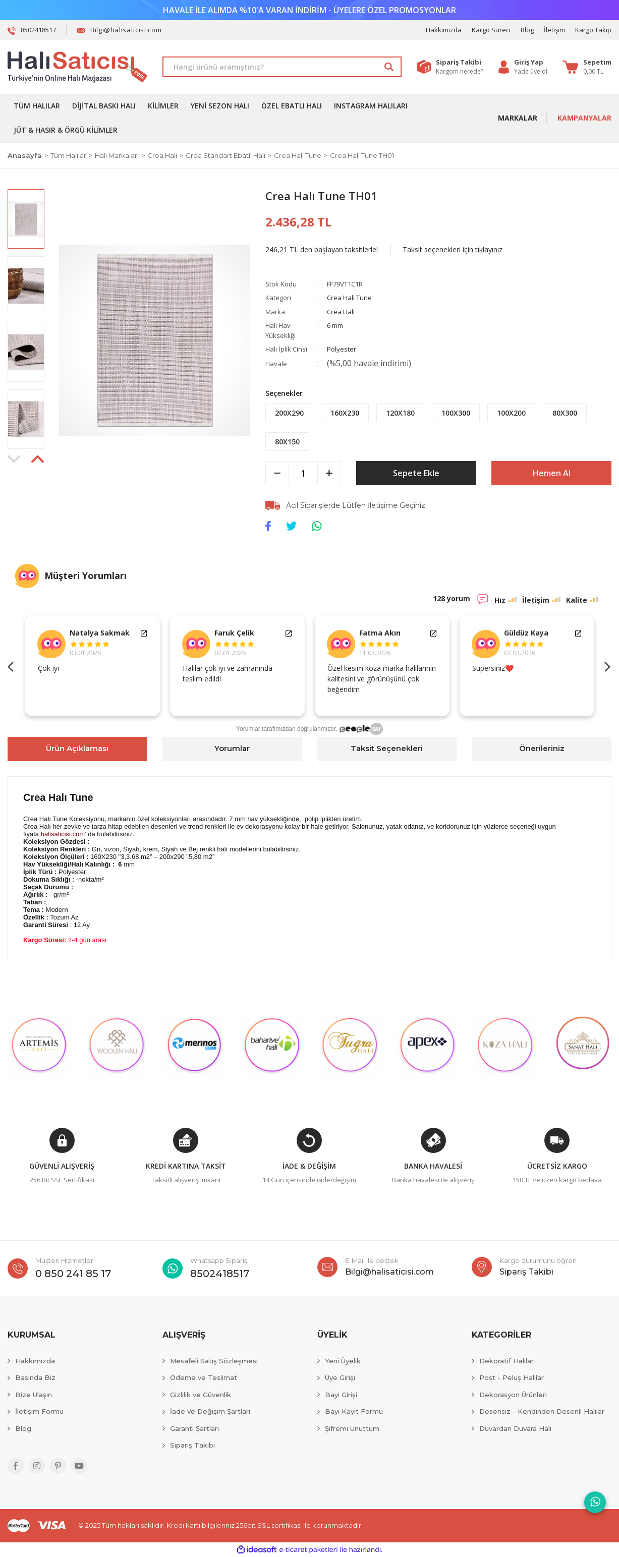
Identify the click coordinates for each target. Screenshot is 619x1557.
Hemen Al (552, 473)
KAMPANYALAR (584, 118)
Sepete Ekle (416, 473)
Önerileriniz (542, 748)
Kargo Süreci (491, 29)
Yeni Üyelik (343, 1361)
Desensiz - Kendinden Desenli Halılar (541, 1411)
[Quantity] (303, 473)
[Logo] (77, 67)
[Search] (282, 66)
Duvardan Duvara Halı (515, 1428)
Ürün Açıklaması (77, 748)
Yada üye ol (530, 71)
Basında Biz (35, 1377)
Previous (13, 666)
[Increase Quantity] (329, 473)
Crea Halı (341, 311)
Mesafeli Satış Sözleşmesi (214, 1361)
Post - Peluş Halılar (511, 1377)
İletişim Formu (39, 1411)
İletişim (554, 29)
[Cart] (586, 67)
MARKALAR (517, 118)
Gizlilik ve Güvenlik (200, 1395)
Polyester (341, 349)
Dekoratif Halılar (506, 1361)
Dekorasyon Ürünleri (513, 1395)
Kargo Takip (593, 29)
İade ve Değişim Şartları (210, 1411)
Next (606, 666)
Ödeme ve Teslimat (203, 1377)
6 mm (335, 325)
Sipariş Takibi (192, 1445)
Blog (527, 29)
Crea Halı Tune (349, 297)
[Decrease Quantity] (277, 473)
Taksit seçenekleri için (452, 249)
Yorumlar (232, 748)
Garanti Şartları (194, 1428)
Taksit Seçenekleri (387, 748)
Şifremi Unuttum (352, 1428)
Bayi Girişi (341, 1395)
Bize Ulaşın (33, 1395)
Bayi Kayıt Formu (354, 1411)
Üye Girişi (340, 1377)
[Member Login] (530, 62)
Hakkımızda (444, 29)
